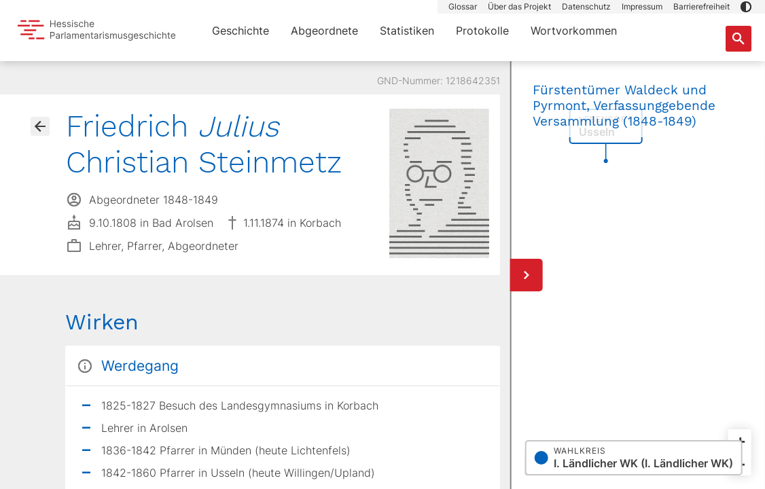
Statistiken (407, 30)
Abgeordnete (324, 30)
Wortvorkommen (574, 30)
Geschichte (240, 30)
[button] (746, 6)
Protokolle (482, 30)
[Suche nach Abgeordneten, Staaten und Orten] (738, 39)
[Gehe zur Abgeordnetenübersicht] (40, 126)
